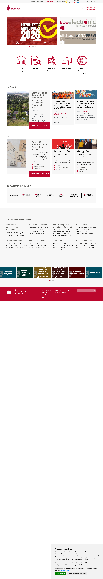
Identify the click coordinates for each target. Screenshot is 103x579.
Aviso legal (58, 290)
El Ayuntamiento (37, 8)
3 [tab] (32, 46)
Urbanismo (57, 241)
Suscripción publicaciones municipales (12, 227)
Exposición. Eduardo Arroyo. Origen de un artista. (39, 146)
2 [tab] (31, 46)
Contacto (57, 298)
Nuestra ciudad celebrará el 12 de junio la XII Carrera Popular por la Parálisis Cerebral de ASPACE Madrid (63, 107)
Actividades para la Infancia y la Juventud (62, 226)
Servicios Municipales (51, 8)
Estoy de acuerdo (61, 573)
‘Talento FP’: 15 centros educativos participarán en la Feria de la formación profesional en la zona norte (85, 107)
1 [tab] (29, 46)
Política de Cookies (65, 570)
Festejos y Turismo (37, 241)
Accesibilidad (58, 294)
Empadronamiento (14, 241)
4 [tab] (33, 46)
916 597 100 (49, 1)
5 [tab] (35, 46)
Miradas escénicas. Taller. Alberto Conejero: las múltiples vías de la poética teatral (86, 156)
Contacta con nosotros (39, 225)
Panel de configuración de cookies (78, 573)
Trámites (75, 8)
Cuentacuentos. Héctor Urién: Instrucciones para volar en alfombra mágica (63, 156)
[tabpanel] (32, 31)
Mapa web (58, 296)
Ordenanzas (81, 225)
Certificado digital (84, 241)
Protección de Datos (60, 292)
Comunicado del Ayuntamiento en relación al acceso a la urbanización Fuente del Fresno (40, 101)
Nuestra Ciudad (65, 8)
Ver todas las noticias (39, 126)
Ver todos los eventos (39, 174)
